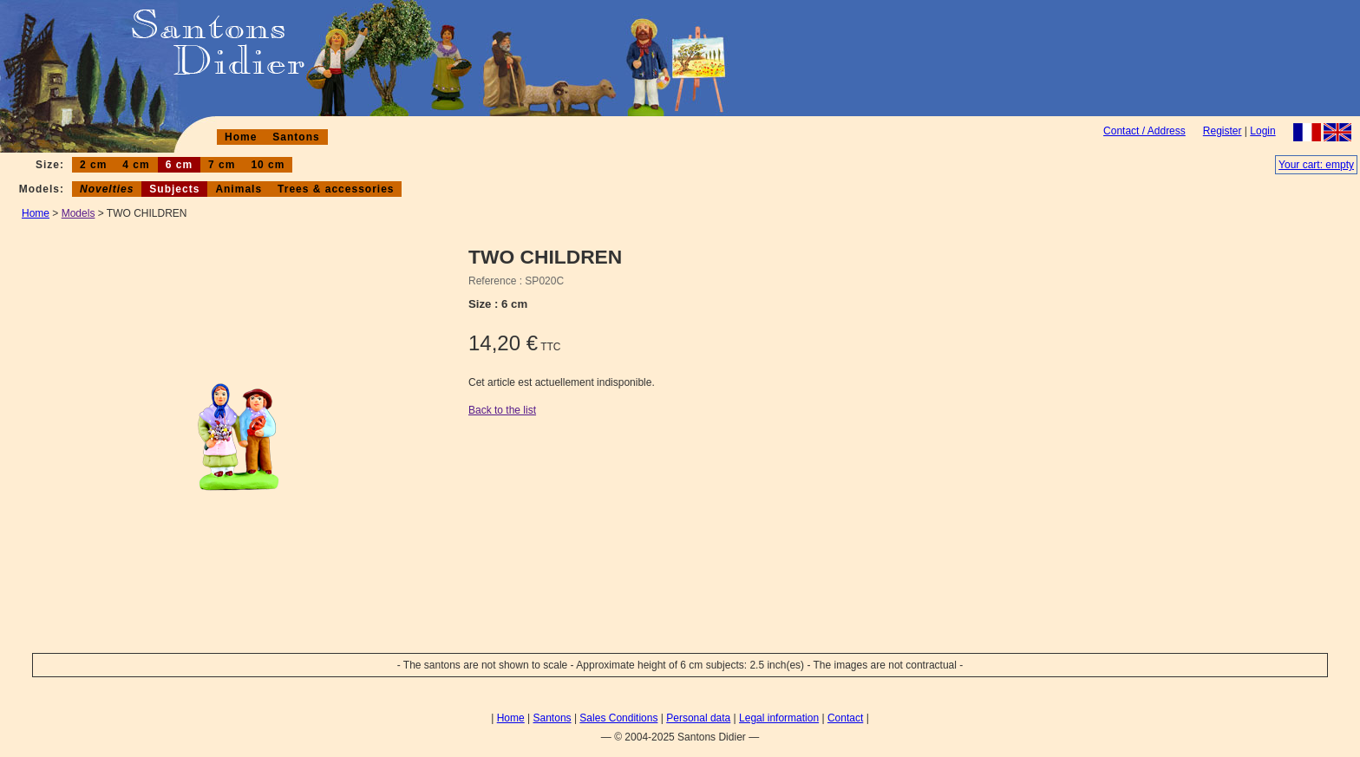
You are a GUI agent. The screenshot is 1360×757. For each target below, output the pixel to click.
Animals (238, 189)
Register (1222, 131)
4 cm (135, 165)
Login (1262, 131)
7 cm (221, 165)
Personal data (698, 718)
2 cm (93, 165)
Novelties (107, 189)
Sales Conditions (618, 718)
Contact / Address (1144, 131)
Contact (845, 718)
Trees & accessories (336, 189)
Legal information (779, 718)
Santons (295, 137)
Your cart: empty (1316, 165)
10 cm (267, 165)
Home (241, 137)
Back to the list (502, 410)
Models (78, 213)
